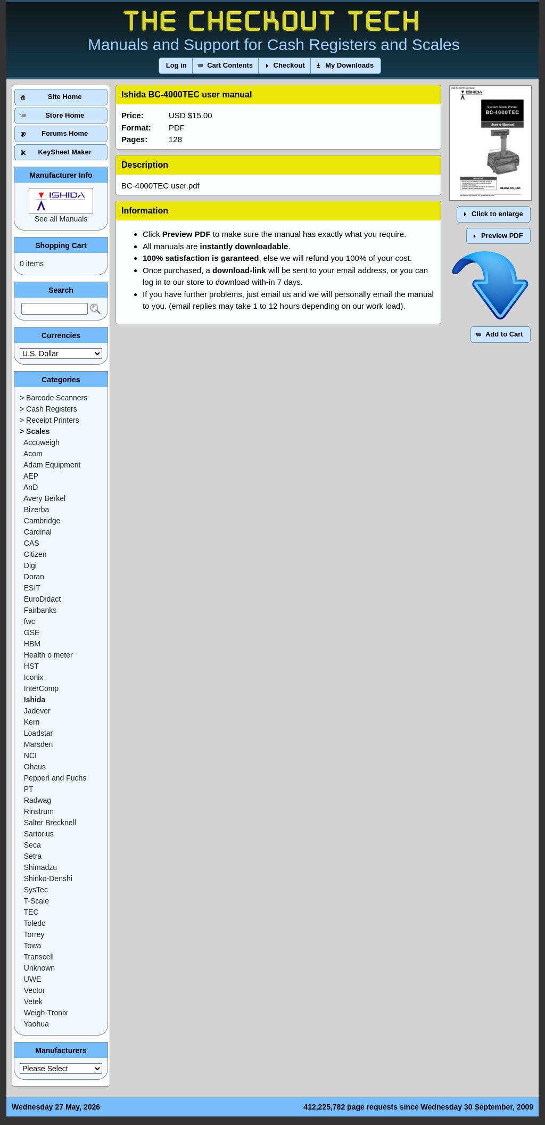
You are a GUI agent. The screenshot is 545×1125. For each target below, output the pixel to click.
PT (29, 789)
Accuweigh (41, 442)
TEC (31, 912)
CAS (31, 543)
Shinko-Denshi (48, 878)
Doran (34, 576)
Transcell (39, 956)
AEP (30, 476)
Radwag (37, 800)
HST (31, 666)
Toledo (35, 923)
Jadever (37, 711)
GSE (32, 632)
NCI (30, 755)
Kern (32, 722)
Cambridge (42, 520)
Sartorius (39, 834)
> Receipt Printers (49, 420)
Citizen (35, 554)
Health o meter (48, 655)
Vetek (33, 1001)
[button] (176, 66)
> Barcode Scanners (53, 397)
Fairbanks (40, 610)
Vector (34, 990)
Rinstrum (39, 811)
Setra (33, 856)
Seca (32, 845)
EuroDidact (42, 599)
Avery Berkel (44, 498)
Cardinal (38, 532)
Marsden (38, 744)
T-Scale (36, 901)
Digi (30, 565)
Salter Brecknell (50, 822)
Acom (33, 453)
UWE (33, 979)
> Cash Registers (48, 409)
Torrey (34, 934)
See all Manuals (61, 219)
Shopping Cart (60, 245)
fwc (29, 621)
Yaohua (36, 1024)
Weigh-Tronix (46, 1012)
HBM (32, 643)
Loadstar (38, 733)
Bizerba (36, 509)
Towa (33, 945)
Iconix (34, 677)
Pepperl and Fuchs (55, 778)
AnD (30, 487)
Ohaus (35, 766)
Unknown (39, 968)
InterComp (41, 688)
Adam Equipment (51, 465)
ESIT (32, 588)
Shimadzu (40, 867)
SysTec (36, 889)
